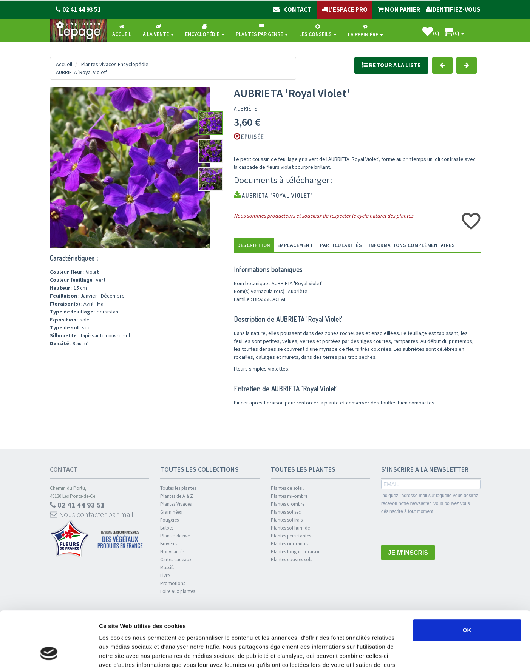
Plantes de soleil (287, 488)
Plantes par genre (262, 30)
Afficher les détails (416, 655)
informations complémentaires (412, 245)
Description (253, 245)
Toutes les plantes (178, 488)
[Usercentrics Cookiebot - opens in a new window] (49, 655)
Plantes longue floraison (296, 551)
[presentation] (438, 530)
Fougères (169, 520)
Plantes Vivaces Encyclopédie (114, 64)
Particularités (341, 245)
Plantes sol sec (286, 512)
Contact (64, 469)
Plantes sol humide (290, 528)
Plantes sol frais (287, 520)
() (430, 31)
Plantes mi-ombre (289, 496)
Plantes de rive (175, 536)
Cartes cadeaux (176, 559)
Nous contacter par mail (91, 514)
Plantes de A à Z (176, 496)
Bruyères (168, 543)
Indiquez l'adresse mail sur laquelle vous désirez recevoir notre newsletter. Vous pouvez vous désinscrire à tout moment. (429, 503)
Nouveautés (172, 551)
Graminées (171, 512)
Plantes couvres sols (291, 559)
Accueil (64, 64)
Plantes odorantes (289, 543)
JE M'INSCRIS (408, 553)
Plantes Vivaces (176, 504)
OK (467, 580)
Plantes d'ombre (287, 504)
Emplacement (295, 245)
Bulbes (166, 528)
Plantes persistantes (291, 536)
